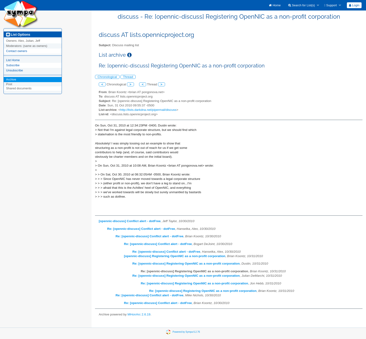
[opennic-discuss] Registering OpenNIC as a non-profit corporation (174, 256)
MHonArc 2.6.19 (138, 314)
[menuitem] (274, 5)
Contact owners (16, 51)
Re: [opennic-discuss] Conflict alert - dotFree (141, 229)
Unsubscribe (14, 70)
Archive (11, 79)
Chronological (107, 77)
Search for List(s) (301, 5)
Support (330, 5)
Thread (128, 77)
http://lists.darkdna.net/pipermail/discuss (148, 110)
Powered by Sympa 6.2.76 (186, 332)
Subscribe (13, 65)
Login (354, 5)
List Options (18, 34)
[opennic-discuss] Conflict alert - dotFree (130, 221)
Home (275, 5)
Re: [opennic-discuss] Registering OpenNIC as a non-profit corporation (186, 263)
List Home (13, 60)
